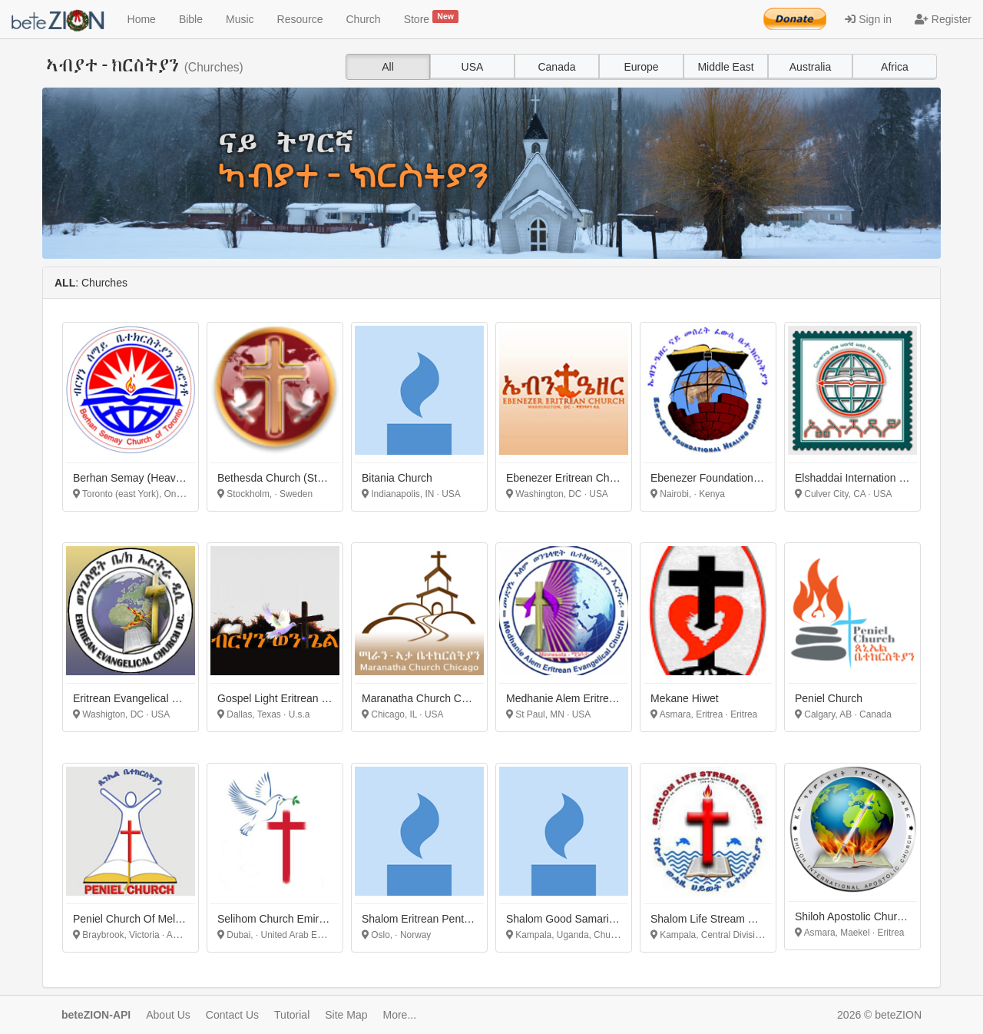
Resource (300, 19)
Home (141, 19)
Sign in (868, 19)
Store (431, 17)
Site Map (346, 1015)
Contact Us (232, 1015)
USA (473, 67)
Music (240, 19)
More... (400, 1015)
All (388, 67)
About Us (168, 1015)
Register (943, 19)
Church (363, 19)
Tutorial (291, 1015)
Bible (191, 19)
